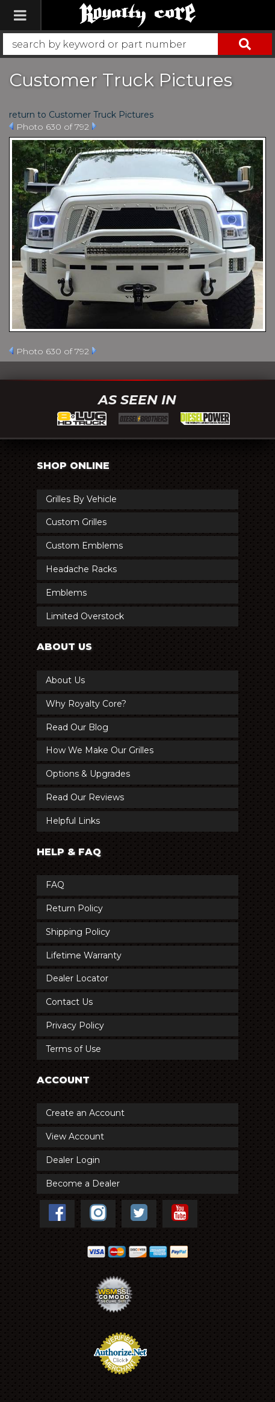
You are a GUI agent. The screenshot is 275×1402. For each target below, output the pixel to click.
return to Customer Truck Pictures (81, 114)
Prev (11, 126)
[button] (137, 44)
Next (94, 126)
